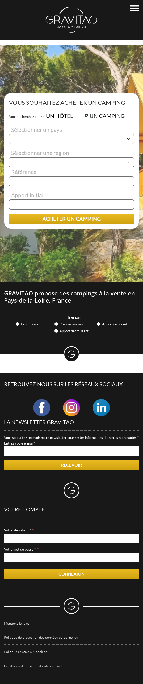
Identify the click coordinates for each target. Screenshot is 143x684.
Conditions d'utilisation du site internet (33, 666)
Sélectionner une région (40, 152)
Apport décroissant (74, 331)
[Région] (71, 162)
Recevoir (71, 464)
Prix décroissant (72, 324)
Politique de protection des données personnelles (41, 637)
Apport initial (27, 195)
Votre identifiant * (17, 530)
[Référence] (71, 181)
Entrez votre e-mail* (19, 443)
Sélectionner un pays (36, 129)
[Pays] (71, 139)
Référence (23, 171)
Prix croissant (31, 324)
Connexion (71, 573)
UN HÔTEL (59, 115)
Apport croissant (114, 324)
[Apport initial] (71, 204)
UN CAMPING (107, 115)
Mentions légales (17, 623)
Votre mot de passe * (20, 549)
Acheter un (71, 219)
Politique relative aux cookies (25, 652)
